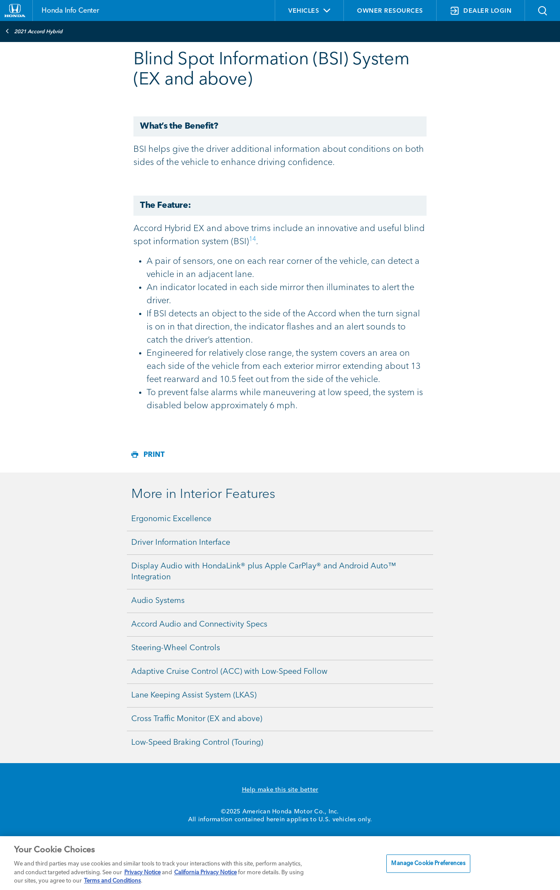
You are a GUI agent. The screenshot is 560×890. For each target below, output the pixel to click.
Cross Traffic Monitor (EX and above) (196, 719)
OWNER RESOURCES (390, 11)
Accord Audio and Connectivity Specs (199, 624)
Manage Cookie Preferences (428, 863)
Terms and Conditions (112, 881)
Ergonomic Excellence (171, 519)
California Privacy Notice (205, 873)
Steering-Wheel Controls (175, 648)
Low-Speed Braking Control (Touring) (197, 742)
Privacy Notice (142, 873)
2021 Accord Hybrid (34, 31)
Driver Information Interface (180, 543)
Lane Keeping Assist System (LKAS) (193, 695)
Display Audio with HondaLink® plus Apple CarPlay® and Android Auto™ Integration (263, 571)
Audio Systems (158, 601)
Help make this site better (280, 790)
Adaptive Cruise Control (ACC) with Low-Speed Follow (229, 672)
